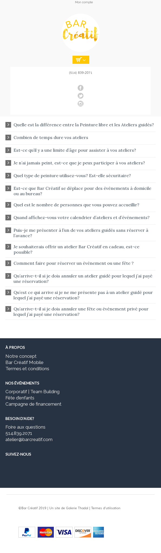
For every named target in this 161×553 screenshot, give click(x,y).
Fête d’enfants (19, 397)
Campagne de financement (33, 404)
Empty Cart (81, 60)
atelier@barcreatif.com (28, 439)
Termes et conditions (27, 368)
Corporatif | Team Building (32, 391)
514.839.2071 (18, 433)
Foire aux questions (25, 427)
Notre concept (21, 356)
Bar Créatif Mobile (24, 362)
